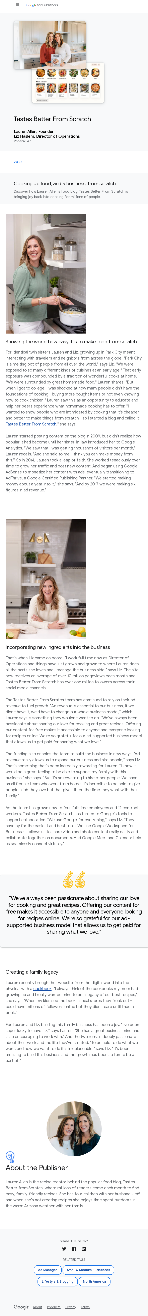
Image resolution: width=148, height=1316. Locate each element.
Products (54, 1307)
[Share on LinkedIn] (83, 1249)
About (37, 1307)
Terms (85, 1307)
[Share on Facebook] (74, 1249)
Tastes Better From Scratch (31, 424)
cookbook (42, 988)
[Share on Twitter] (64, 1249)
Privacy (70, 1307)
